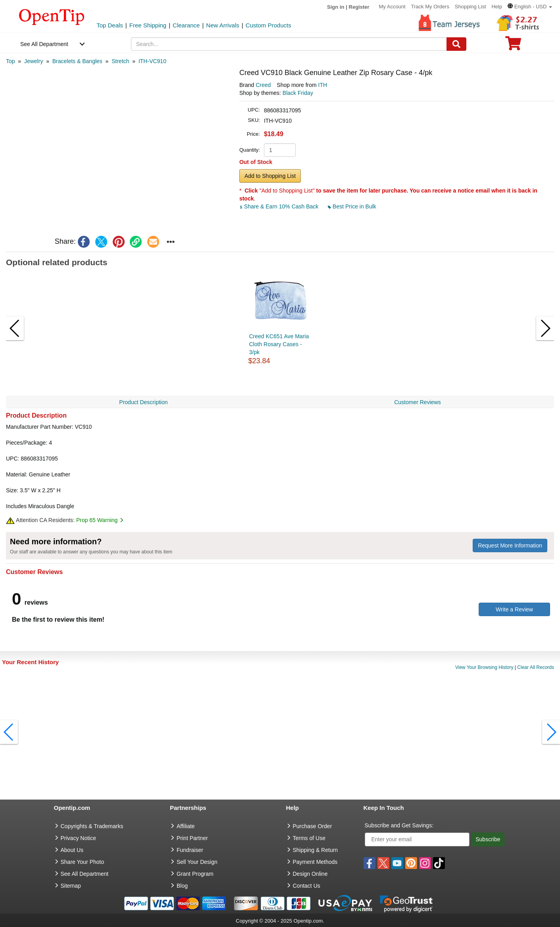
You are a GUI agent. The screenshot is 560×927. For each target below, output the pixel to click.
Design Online (310, 874)
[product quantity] (280, 150)
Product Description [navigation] (143, 402)
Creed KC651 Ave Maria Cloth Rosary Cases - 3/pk (279, 344)
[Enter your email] (417, 839)
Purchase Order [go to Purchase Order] (312, 826)
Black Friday (298, 93)
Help (496, 7)
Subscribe (487, 839)
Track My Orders (430, 7)
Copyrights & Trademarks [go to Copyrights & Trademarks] (92, 826)
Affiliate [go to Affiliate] (186, 826)
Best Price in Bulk (352, 206)
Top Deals (109, 25)
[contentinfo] (52, 16)
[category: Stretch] (120, 61)
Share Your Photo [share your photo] (82, 862)
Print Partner (192, 838)
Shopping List (470, 7)
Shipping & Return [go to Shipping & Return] (315, 850)
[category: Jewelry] (33, 61)
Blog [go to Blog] (182, 886)
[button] (530, 7)
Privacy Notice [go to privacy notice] (78, 838)
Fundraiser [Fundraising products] (190, 850)
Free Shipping (147, 25)
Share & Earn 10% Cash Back (279, 206)
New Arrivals (222, 25)
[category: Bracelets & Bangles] (77, 61)
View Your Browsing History (484, 667)
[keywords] (289, 44)
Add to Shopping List (270, 176)
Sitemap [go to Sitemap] (71, 886)
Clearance (186, 25)
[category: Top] (10, 61)
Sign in (335, 7)
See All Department (44, 44)
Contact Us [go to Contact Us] (306, 886)
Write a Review (514, 609)
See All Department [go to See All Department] (85, 874)
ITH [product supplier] (322, 85)
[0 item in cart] (513, 45)
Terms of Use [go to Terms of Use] (309, 838)
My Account (392, 7)
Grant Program (195, 874)
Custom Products (268, 25)
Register (359, 7)
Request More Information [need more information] (510, 545)
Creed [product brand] (263, 85)
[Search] (456, 44)
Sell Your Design (197, 862)
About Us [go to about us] (72, 850)
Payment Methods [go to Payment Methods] (315, 862)
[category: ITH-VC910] (152, 61)
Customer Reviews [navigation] (417, 402)
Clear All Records (535, 667)
